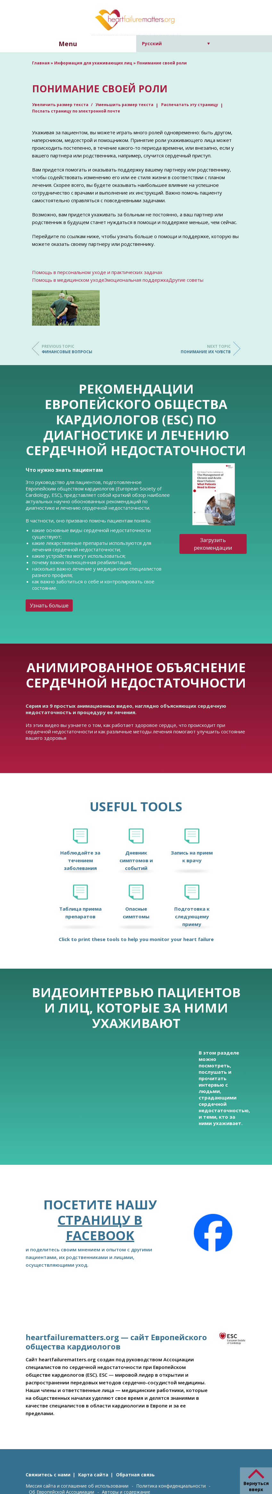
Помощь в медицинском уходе (68, 280)
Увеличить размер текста (60, 104)
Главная (41, 63)
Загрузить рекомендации (213, 544)
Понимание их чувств (205, 349)
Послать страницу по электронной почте (76, 111)
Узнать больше (49, 605)
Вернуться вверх (256, 1486)
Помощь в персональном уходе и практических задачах (97, 272)
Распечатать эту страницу (189, 104)
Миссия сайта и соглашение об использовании (77, 1486)
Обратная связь (135, 1475)
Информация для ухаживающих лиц (93, 63)
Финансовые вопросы (67, 349)
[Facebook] (213, 1233)
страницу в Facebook (100, 1227)
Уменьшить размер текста (124, 104)
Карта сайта (93, 1475)
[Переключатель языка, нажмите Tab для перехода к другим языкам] (176, 43)
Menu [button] (68, 43)
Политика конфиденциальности (171, 1486)
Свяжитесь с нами (48, 1475)
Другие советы (186, 280)
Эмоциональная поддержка (136, 280)
